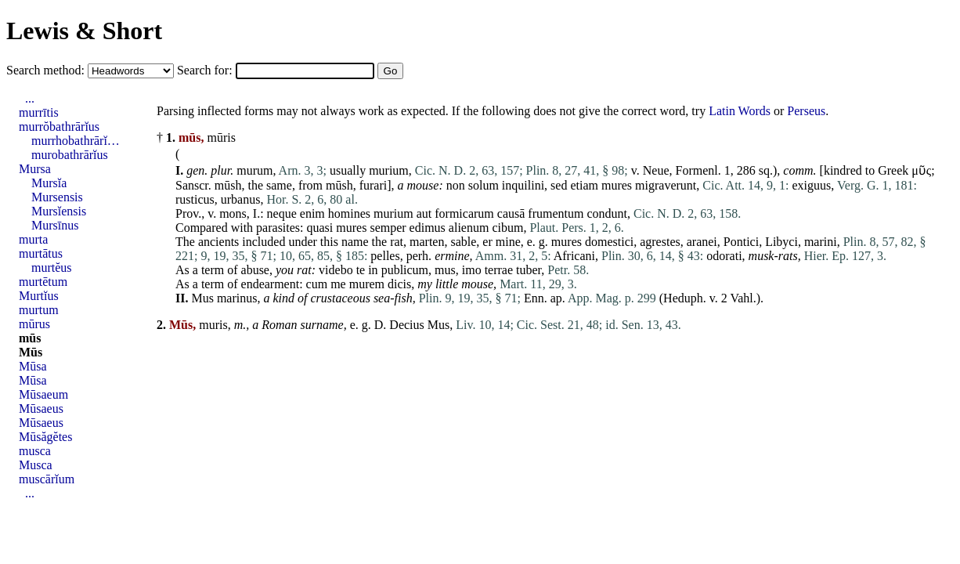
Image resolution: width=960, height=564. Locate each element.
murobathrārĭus (69, 154)
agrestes (660, 241)
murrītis (39, 112)
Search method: (47, 70)
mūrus (34, 324)
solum (483, 185)
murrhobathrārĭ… (75, 140)
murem (366, 284)
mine (508, 241)
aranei (702, 241)
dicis (399, 284)
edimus (428, 227)
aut (424, 213)
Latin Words (740, 111)
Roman (279, 324)
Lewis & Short (84, 30)
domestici (609, 241)
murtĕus (51, 267)
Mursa (35, 168)
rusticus (195, 199)
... (29, 98)
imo (472, 270)
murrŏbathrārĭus (59, 126)
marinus (237, 298)
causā (511, 213)
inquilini (523, 185)
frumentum (555, 213)
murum (254, 170)
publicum (404, 270)
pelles (384, 255)
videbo (336, 270)
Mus (202, 298)
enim (312, 213)
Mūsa (33, 366)
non (455, 185)
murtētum (43, 281)
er (487, 241)
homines (349, 213)
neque (282, 213)
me (338, 284)
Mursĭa (49, 183)
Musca (35, 465)
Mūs (30, 352)
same (279, 185)
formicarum (464, 213)
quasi (320, 227)
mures (616, 185)
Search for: (206, 70)
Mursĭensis (58, 211)
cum (317, 284)
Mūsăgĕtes (45, 436)
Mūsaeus (41, 408)
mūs (30, 338)
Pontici (741, 241)
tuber (528, 270)
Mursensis (57, 197)
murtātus (41, 253)
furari (373, 185)
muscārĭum (46, 479)
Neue (656, 170)
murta (33, 239)
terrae (499, 270)
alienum (469, 227)
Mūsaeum (43, 394)
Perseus (806, 111)
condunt (606, 213)
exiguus (812, 185)
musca (35, 450)
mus (445, 270)
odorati (724, 255)
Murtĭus (39, 295)
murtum (39, 309)
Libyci (781, 241)
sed (558, 185)
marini (820, 241)
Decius (406, 324)
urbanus (241, 199)
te (361, 270)
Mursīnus (54, 225)
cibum (507, 227)
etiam (584, 185)
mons (233, 213)
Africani (574, 255)
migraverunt (665, 185)
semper (388, 227)
